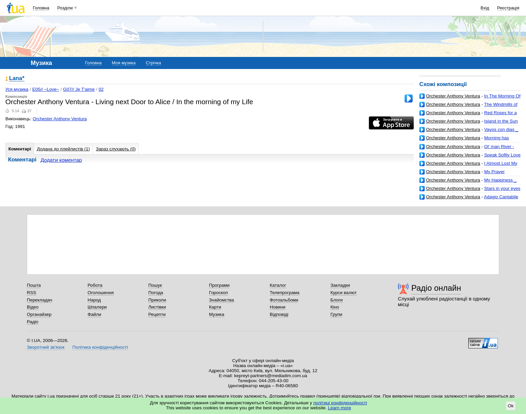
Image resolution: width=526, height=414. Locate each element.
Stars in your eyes (502, 188)
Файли (94, 314)
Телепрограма (285, 292)
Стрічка (153, 62)
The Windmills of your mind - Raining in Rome (468, 107)
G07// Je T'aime (79, 89)
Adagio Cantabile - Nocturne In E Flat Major (468, 199)
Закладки (340, 285)
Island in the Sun (501, 121)
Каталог (278, 285)
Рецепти (157, 314)
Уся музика (17, 89)
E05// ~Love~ (45, 89)
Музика (216, 314)
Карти (215, 306)
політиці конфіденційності (340, 402)
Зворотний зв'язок (45, 347)
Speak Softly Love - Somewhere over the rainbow (470, 157)
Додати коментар (61, 160)
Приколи (157, 299)
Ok (511, 405)
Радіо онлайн (436, 287)
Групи (336, 314)
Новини (277, 306)
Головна (41, 7)
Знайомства (221, 299)
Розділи (65, 7)
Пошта (34, 285)
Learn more (339, 407)
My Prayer (494, 171)
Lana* (16, 78)
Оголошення (101, 292)
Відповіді (279, 314)
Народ (94, 299)
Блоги (336, 299)
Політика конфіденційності (100, 347)
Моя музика (124, 62)
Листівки (157, 306)
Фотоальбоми (284, 299)
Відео (33, 306)
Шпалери (97, 306)
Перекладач (39, 299)
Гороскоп (218, 292)
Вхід (485, 7)
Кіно (334, 306)
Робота (95, 285)
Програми (219, 285)
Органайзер (39, 314)
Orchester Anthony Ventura (453, 95)
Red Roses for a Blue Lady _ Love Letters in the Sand (468, 115)
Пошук (155, 285)
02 (101, 89)
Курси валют (343, 292)
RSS (31, 292)
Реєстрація (508, 7)
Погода (155, 292)
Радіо (32, 321)
